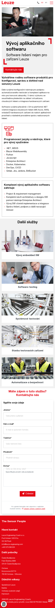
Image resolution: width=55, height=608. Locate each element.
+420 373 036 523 (8, 547)
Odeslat (27, 494)
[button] (51, 2)
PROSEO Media (41, 602)
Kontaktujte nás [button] (13, 70)
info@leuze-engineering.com (12, 544)
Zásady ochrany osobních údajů (33, 509)
